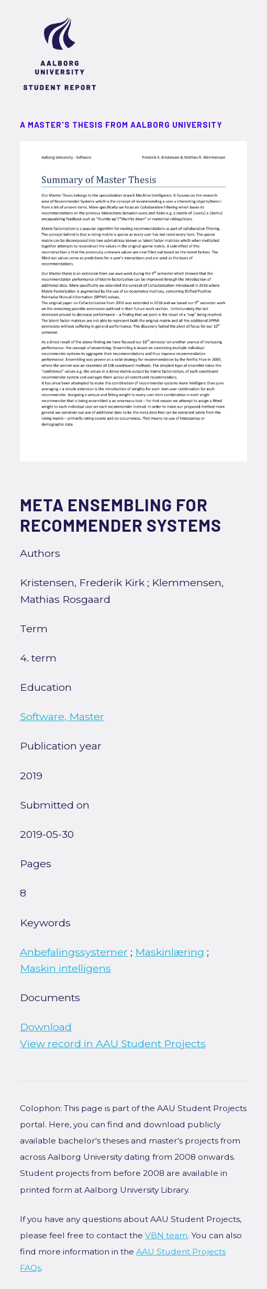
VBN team (166, 1235)
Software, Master (62, 716)
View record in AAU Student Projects (113, 1043)
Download (46, 1027)
